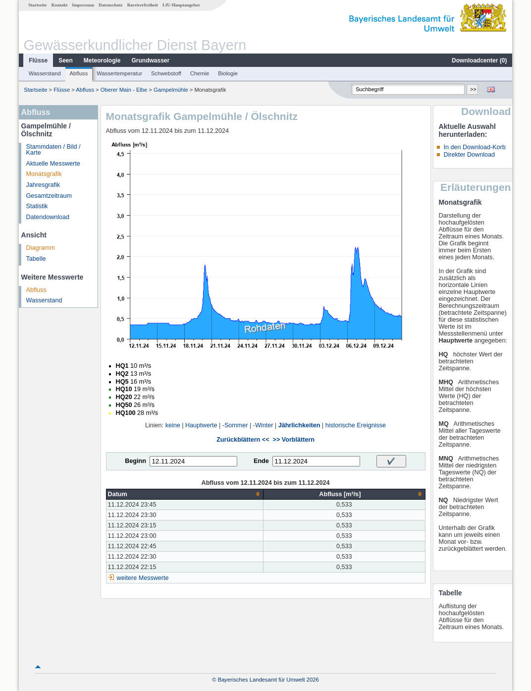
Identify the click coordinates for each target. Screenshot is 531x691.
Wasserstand (45, 73)
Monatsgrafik (44, 174)
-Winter (263, 425)
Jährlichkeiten (299, 425)
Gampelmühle (171, 90)
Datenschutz (111, 4)
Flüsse (38, 60)
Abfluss (79, 73)
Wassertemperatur (119, 73)
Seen (65, 60)
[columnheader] (185, 494)
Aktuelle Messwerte (53, 163)
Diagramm (40, 247)
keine (172, 425)
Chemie (200, 73)
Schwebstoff (166, 73)
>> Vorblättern (294, 439)
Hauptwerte (201, 425)
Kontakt (60, 4)
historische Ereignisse (355, 425)
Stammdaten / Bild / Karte (53, 150)
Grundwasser (151, 60)
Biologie (228, 73)
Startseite (37, 4)
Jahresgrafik (43, 184)
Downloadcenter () (479, 60)
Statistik (37, 206)
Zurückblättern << (242, 439)
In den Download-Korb (474, 147)
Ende (261, 461)
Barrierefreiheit (142, 4)
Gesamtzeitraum (49, 195)
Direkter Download (469, 154)
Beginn (135, 461)
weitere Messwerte (143, 578)
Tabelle (36, 258)
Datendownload (48, 217)
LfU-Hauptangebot (181, 4)
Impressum (83, 4)
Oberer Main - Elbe (124, 90)
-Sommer (235, 425)
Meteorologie (102, 60)
